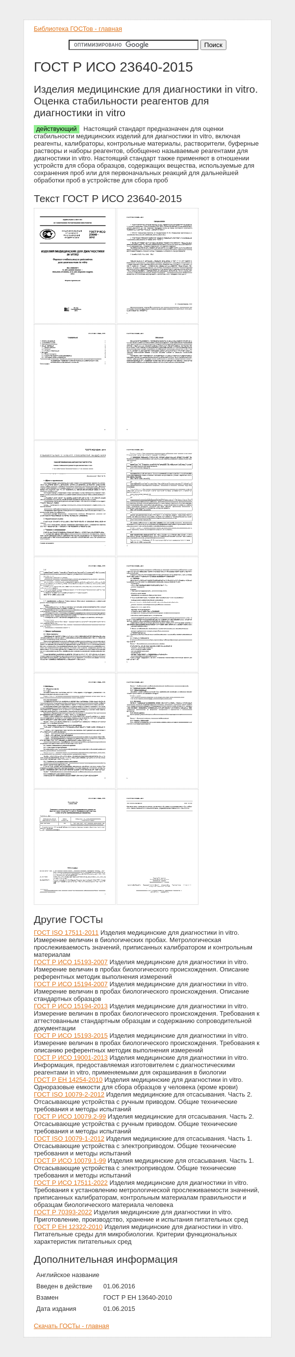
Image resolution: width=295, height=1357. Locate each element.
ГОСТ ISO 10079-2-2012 (69, 1094)
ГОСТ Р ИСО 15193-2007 (71, 962)
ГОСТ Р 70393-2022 (63, 1212)
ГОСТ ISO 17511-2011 (66, 932)
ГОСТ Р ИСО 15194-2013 (71, 1006)
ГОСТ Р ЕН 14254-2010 (68, 1079)
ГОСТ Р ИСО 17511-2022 (71, 1182)
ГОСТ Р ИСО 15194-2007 (71, 984)
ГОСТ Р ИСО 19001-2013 (71, 1057)
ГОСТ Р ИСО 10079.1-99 (70, 1160)
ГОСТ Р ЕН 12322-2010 (68, 1226)
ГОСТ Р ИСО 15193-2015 (71, 1035)
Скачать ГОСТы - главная (71, 1326)
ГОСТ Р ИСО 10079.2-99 (70, 1116)
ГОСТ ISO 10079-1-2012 (69, 1138)
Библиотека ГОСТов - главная (78, 28)
